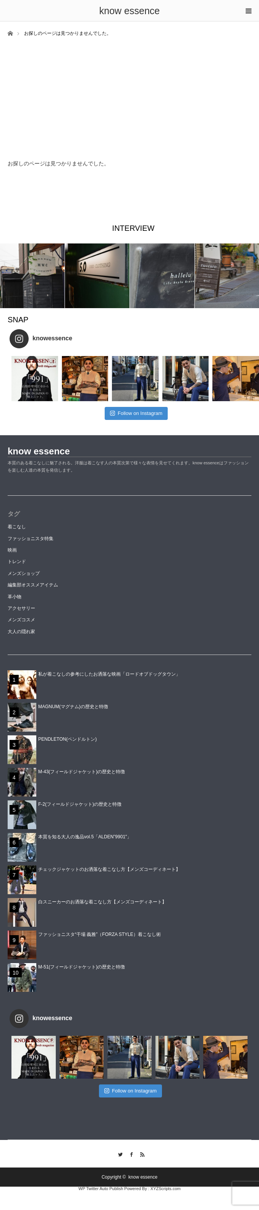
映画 (12, 550)
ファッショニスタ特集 (30, 538)
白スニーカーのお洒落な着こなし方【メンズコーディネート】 (102, 902)
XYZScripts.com (166, 1188)
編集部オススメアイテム (33, 585)
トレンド (17, 561)
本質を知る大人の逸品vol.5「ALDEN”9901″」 (84, 836)
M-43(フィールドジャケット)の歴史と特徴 (81, 771)
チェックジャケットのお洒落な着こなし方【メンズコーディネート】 (109, 869)
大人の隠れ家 (21, 631)
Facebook (129, 1153)
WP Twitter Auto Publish (100, 1188)
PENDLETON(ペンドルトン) (67, 739)
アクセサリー (21, 608)
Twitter (118, 1153)
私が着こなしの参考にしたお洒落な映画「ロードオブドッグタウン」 (109, 674)
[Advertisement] (129, 94)
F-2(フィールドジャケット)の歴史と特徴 (79, 804)
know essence (129, 10)
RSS (140, 1153)
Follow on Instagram (136, 413)
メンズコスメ (21, 619)
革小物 (14, 596)
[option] (32, 275)
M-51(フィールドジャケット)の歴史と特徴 (81, 967)
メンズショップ (24, 573)
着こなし (17, 526)
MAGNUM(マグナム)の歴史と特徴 (73, 706)
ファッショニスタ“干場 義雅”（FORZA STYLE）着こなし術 (99, 934)
